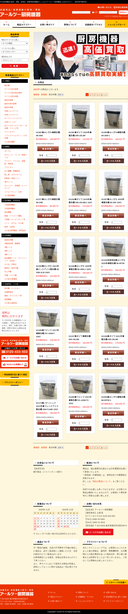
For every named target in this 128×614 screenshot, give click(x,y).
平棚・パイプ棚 (10, 275)
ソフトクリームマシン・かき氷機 (15, 137)
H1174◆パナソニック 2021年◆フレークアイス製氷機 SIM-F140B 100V (47, 406)
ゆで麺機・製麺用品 (12, 171)
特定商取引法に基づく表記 (116, 597)
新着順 (44, 94)
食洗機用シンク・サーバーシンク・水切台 (15, 259)
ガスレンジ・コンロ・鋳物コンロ (15, 156)
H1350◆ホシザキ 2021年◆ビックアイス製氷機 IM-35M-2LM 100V (47, 269)
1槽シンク (8, 247)
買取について (83, 592)
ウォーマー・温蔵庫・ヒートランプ (15, 187)
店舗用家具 (8, 292)
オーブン (7, 151)
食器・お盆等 (9, 227)
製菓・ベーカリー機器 (13, 216)
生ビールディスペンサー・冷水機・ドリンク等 (15, 127)
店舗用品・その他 (11, 284)
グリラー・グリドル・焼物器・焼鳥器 (14, 162)
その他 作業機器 (10, 279)
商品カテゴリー (56, 597)
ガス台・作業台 (10, 264)
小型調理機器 (9, 205)
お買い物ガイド (56, 601)
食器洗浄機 (8, 240)
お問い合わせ (111, 592)
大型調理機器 (9, 209)
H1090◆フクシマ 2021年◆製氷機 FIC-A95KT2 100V (80, 400)
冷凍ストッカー (10, 122)
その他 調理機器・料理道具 (15, 230)
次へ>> (104, 95)
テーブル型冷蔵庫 (11, 89)
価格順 (36, 94)
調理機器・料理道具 (12, 200)
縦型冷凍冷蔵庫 (10, 104)
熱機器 (7, 147)
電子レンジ (8, 182)
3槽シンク (8, 254)
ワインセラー (9, 132)
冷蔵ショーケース (11, 111)
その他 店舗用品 (10, 303)
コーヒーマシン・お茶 (13, 192)
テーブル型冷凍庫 (11, 96)
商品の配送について (102, 481)
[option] (80, 56)
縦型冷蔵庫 (8, 100)
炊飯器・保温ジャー (12, 178)
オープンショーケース (13, 118)
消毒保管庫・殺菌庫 (12, 243)
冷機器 (7, 81)
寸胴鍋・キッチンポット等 (14, 219)
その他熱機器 (9, 195)
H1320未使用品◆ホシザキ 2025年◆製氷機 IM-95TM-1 (113, 263)
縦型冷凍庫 (8, 107)
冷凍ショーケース (11, 115)
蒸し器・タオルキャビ (13, 175)
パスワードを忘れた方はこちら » (116, 16)
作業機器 (7, 235)
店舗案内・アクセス (86, 597)
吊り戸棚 (7, 272)
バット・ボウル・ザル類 (13, 223)
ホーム (53, 592)
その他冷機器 (9, 142)
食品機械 (7, 212)
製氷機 (7, 85)
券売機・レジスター (12, 288)
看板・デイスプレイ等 (13, 296)
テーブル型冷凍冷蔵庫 (13, 93)
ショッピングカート (86, 601)
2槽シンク (8, 251)
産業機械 (7, 299)
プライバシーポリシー (114, 601)
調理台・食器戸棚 (11, 268)
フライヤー (8, 167)
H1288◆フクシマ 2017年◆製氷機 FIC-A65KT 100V (47, 333)
